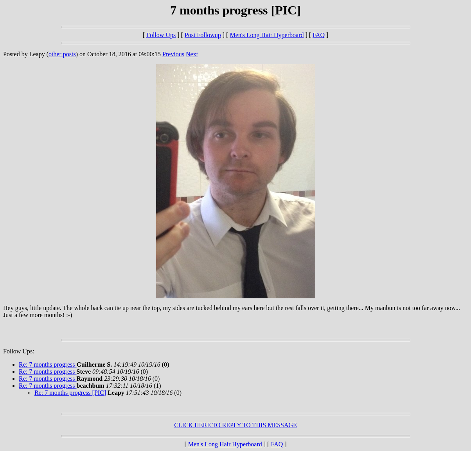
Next (192, 54)
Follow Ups (161, 35)
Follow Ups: (18, 351)
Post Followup (203, 35)
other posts (62, 54)
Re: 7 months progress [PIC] (70, 392)
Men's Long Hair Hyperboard (267, 35)
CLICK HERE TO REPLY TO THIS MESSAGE (235, 425)
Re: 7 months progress (48, 364)
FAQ (319, 35)
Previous (173, 54)
